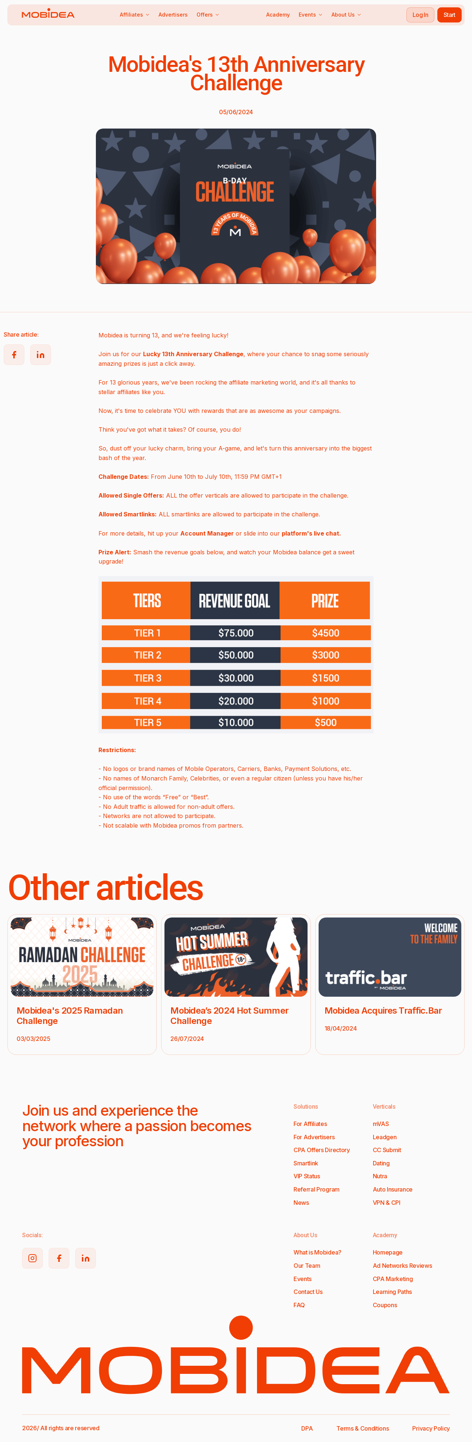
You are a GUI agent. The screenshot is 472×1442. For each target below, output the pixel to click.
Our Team (307, 1265)
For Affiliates (310, 1123)
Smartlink (306, 1163)
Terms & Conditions (362, 1428)
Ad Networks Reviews (402, 1265)
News (301, 1202)
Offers (208, 14)
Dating (381, 1163)
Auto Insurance (393, 1189)
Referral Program (317, 1189)
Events (311, 14)
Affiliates (135, 14)
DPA (307, 1428)
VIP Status (307, 1176)
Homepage (388, 1252)
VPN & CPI (386, 1202)
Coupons (385, 1305)
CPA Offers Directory (322, 1150)
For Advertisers (314, 1137)
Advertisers (173, 14)
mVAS (381, 1123)
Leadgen (385, 1137)
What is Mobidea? (317, 1252)
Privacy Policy (431, 1428)
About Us (346, 14)
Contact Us (308, 1291)
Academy (278, 14)
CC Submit (387, 1150)
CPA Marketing (393, 1279)
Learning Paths (392, 1291)
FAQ (299, 1305)
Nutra (380, 1176)
